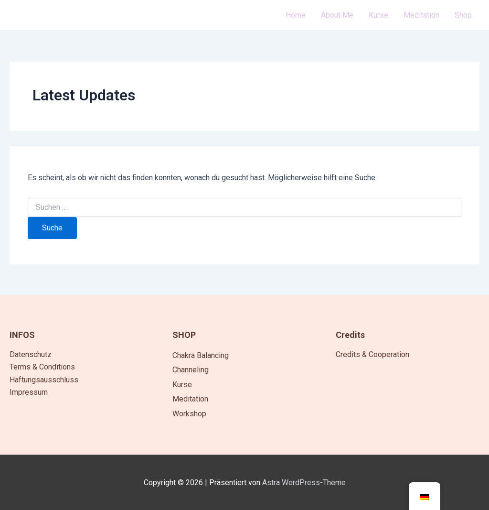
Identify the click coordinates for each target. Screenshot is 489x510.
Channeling (190, 369)
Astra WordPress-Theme (304, 482)
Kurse (182, 384)
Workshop (189, 413)
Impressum (29, 392)
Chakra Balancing (200, 355)
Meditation (190, 398)
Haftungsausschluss (44, 379)
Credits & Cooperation (372, 354)
